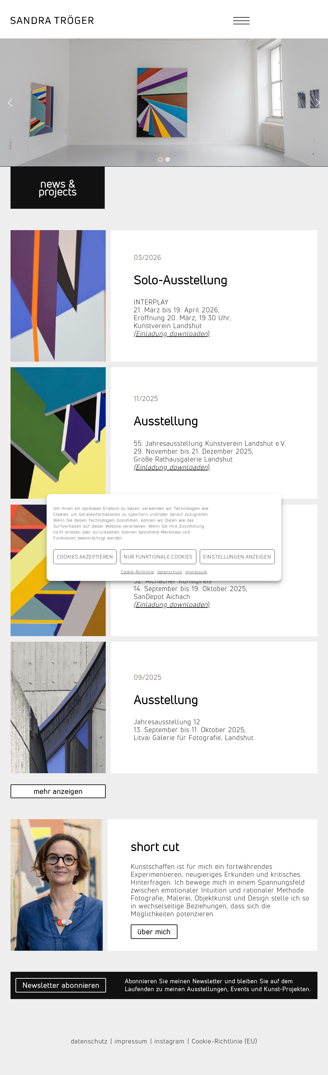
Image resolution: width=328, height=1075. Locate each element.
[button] (10, 102)
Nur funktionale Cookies (158, 556)
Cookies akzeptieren (85, 556)
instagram (169, 1041)
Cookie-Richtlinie (137, 572)
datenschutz (169, 572)
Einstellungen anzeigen (237, 556)
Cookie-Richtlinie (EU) (224, 1041)
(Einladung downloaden (171, 333)
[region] (164, 102)
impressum (196, 572)
